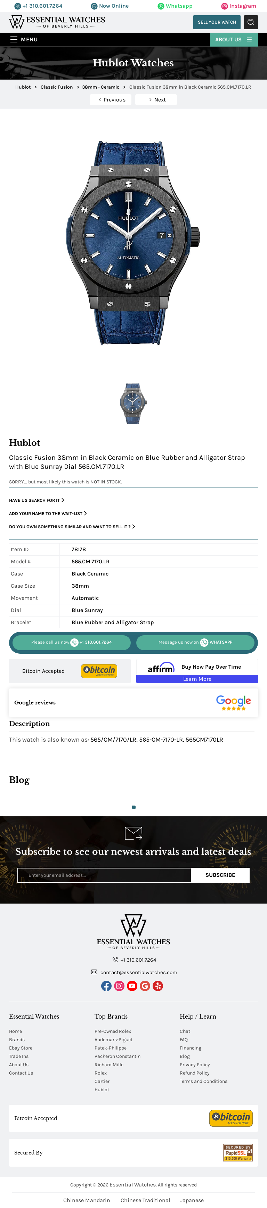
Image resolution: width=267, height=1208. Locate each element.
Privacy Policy (195, 1065)
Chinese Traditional (145, 1200)
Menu (29, 39)
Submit (251, 22)
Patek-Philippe (111, 1048)
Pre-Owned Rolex (113, 1031)
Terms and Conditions (203, 1081)
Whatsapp (175, 5)
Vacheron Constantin (117, 1056)
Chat (185, 1031)
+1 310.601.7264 (38, 5)
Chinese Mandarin (86, 1200)
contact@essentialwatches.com (134, 972)
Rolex (101, 1073)
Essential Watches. (133, 1184)
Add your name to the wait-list (48, 513)
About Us (234, 39)
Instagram (238, 5)
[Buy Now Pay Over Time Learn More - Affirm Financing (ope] (197, 671)
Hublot (102, 1090)
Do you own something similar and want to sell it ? (72, 526)
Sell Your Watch (217, 22)
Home (15, 1031)
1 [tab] (134, 807)
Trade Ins (19, 1056)
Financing (190, 1048)
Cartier (102, 1081)
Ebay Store (20, 1048)
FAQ (184, 1040)
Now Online (110, 5)
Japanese (192, 1200)
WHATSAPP (195, 642)
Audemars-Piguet (113, 1040)
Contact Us (21, 1073)
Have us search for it (36, 500)
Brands (17, 1040)
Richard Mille (109, 1065)
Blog (185, 1056)
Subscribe (220, 875)
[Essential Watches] (57, 22)
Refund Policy (195, 1073)
